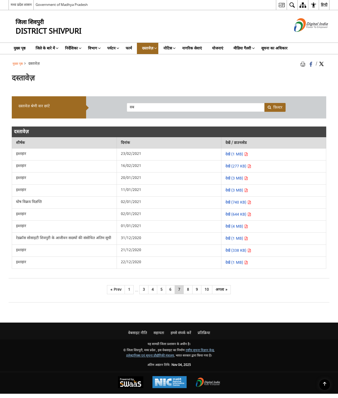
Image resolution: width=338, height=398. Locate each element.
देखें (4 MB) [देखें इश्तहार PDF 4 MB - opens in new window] (236, 226)
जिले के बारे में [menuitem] (47, 48)
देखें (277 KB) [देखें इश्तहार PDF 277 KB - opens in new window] (238, 166)
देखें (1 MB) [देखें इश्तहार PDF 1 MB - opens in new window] (236, 154)
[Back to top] (324, 384)
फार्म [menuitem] (129, 48)
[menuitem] (281, 5)
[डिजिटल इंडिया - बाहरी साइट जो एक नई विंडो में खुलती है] (304, 36)
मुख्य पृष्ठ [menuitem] (19, 48)
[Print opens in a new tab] (303, 64)
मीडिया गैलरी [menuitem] (244, 48)
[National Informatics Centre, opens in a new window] (169, 382)
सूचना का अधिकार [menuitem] (274, 48)
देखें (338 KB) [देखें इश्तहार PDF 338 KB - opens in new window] (238, 250)
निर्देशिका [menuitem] (73, 48)
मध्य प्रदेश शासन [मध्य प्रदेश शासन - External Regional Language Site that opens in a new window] (21, 4)
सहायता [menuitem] (158, 333)
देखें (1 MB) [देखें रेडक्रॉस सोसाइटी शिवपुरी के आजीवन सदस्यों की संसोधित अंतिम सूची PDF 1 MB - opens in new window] (236, 238)
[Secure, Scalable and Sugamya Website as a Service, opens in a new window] (130, 382)
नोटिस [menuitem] (169, 48)
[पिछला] (116, 289)
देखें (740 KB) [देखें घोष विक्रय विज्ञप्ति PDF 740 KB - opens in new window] (238, 202)
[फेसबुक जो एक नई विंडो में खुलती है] (311, 64)
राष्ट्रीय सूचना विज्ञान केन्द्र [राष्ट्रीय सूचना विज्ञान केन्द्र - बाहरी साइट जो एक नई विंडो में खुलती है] (200, 350)
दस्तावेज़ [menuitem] (149, 48)
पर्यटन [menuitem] (113, 48)
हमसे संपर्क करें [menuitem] (181, 333)
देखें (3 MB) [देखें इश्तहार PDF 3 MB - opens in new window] (236, 178)
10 (207, 289)
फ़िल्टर (274, 107)
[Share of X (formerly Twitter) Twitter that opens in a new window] (321, 64)
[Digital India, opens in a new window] (208, 382)
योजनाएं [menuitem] (217, 48)
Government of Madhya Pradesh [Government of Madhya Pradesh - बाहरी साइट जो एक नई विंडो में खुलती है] (62, 4)
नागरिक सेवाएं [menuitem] (192, 48)
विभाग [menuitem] (94, 48)
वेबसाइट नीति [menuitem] (137, 333)
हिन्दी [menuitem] (324, 4)
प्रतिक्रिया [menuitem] (204, 333)
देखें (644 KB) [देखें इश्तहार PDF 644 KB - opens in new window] (238, 214)
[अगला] (221, 289)
